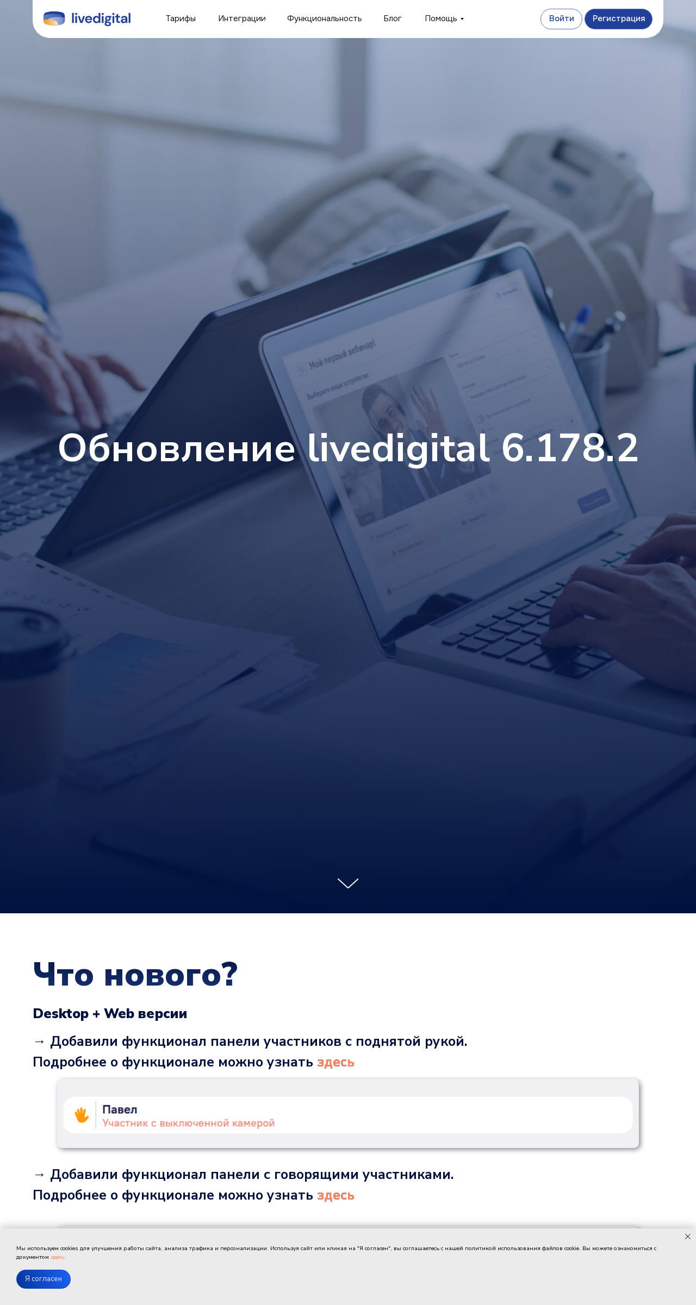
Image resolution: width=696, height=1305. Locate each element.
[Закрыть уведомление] (687, 1236)
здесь (336, 1062)
